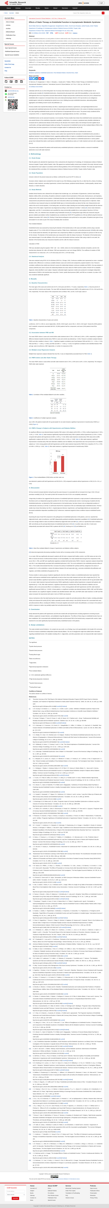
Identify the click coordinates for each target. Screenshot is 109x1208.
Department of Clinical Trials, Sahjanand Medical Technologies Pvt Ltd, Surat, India (51, 30)
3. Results (33, 279)
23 (30, 884)
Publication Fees (11, 35)
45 (75, 526)
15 (30, 815)
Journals (28, 8)
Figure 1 (35, 424)
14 (30, 808)
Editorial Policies (52, 1190)
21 (30, 865)
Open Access (93, 1188)
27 (30, 920)
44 (64, 526)
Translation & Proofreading (73, 1193)
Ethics (49, 1188)
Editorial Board (10, 32)
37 (30, 996)
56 (30, 1160)
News (47, 8)
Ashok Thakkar (94, 26)
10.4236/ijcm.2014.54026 (38, 33)
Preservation (93, 1193)
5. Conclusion (34, 609)
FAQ (6, 70)
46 (30, 552)
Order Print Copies (70, 1190)
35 (30, 977)
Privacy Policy (94, 1197)
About (55, 8)
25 (30, 901)
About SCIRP (52, 1186)
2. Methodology (35, 154)
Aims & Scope (10, 22)
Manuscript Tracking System (73, 1188)
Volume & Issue (70, 1197)
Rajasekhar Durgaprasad (48, 26)
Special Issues (52, 1200)
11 (30, 784)
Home (9, 8)
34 (30, 970)
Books (38, 8)
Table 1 (86, 287)
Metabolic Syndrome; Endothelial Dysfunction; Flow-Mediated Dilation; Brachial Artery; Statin (53, 72)
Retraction (93, 1195)
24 (30, 894)
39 (30, 1013)
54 (30, 1143)
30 (48, 217)
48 (30, 1089)
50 (30, 1105)
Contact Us (8, 67)
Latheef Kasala (85, 26)
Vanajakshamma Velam (62, 26)
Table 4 (41, 434)
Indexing (8, 38)
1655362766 (11, 97)
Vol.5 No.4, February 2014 (59, 18)
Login (101, 3)
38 (30, 1006)
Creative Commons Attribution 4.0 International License (67, 1179)
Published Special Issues (12, 51)
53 (30, 1134)
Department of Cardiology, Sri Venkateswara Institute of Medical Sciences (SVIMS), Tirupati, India (55, 28)
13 (30, 801)
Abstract (32, 36)
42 (88, 519)
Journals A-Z (33, 1188)
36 (30, 987)
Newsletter (8, 61)
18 (30, 846)
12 (30, 794)
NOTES (32, 638)
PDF (47, 33)
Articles (18, 8)
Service (68, 1186)
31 (30, 948)
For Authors (51, 1193)
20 (30, 858)
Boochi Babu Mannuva (35, 26)
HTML (51, 33)
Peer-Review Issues (53, 1195)
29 (70, 212)
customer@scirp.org (13, 91)
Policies (93, 1186)
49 (30, 1098)
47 (30, 1082)
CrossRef (58, 706)
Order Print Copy (9, 64)
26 (30, 910)
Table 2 (52, 341)
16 (30, 825)
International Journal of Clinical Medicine (39, 18)
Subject (32, 1190)
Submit (75, 8)
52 (30, 1124)
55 (30, 1153)
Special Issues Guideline (12, 55)
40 (30, 1022)
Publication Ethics (95, 1190)
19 (30, 853)
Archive (8, 28)
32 (30, 958)
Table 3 (89, 354)
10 (30, 777)
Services (65, 8)
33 (30, 965)
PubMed (64, 706)
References (32, 697)
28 (86, 208)
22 (30, 877)
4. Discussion (34, 488)
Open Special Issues (11, 48)
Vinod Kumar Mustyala (75, 26)
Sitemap (32, 1195)
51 (30, 1115)
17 (30, 837)
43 (73, 524)
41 (30, 1032)
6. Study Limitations (36, 625)
